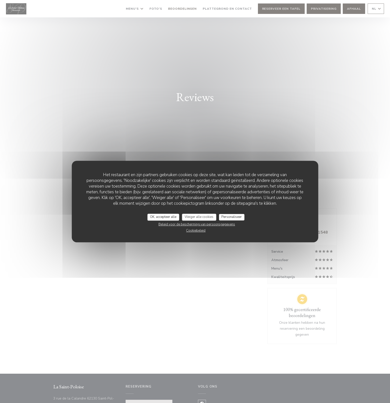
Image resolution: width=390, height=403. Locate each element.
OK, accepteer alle (163, 217)
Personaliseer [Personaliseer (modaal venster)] (231, 217)
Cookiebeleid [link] (195, 230)
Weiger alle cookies (199, 217)
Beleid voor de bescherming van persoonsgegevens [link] (196, 224)
